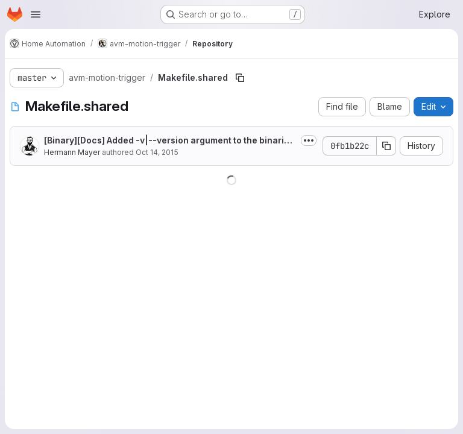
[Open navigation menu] (35, 14)
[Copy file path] (240, 77)
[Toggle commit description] (309, 140)
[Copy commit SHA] (386, 146)
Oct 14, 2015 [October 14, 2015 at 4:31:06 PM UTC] (157, 152)
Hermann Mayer (72, 152)
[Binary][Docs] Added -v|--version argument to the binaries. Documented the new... (166, 140)
